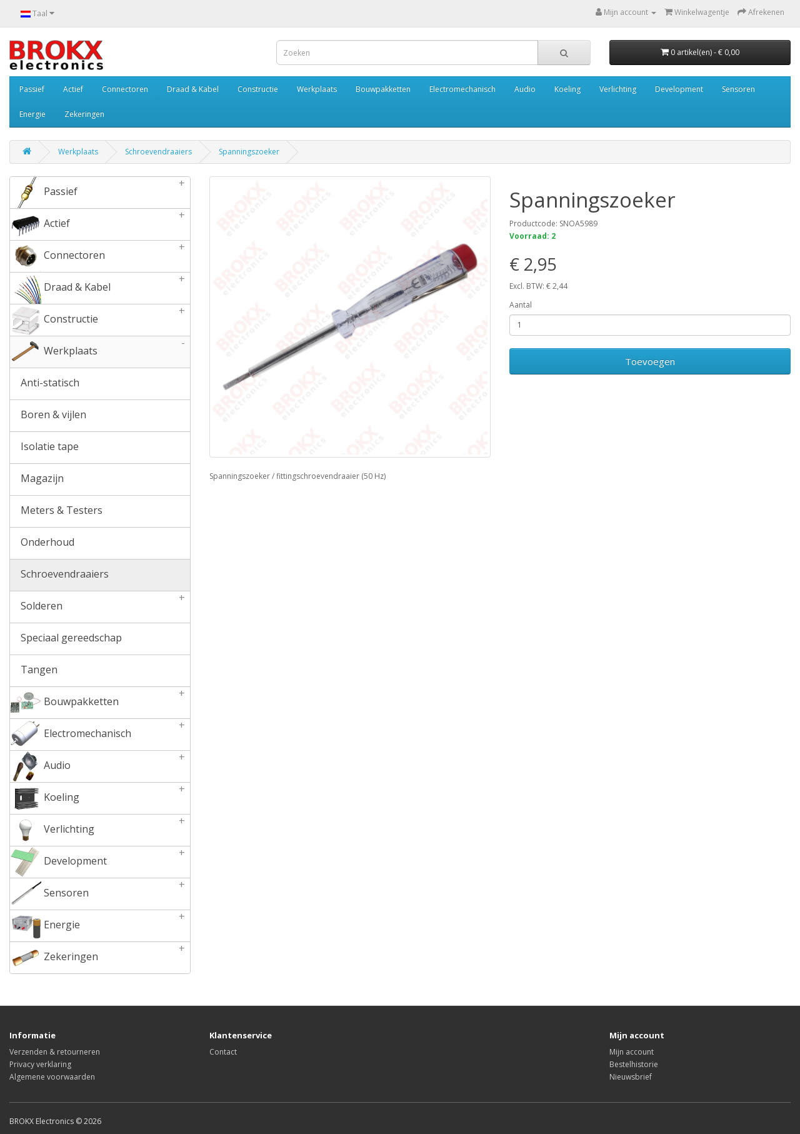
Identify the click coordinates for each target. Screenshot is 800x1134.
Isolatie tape (44, 447)
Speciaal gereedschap (66, 639)
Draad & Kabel (193, 89)
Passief (31, 89)
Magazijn (37, 479)
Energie (32, 114)
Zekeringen (84, 114)
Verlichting (617, 89)
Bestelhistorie (633, 1064)
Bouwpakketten (383, 89)
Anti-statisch (44, 383)
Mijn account (631, 1051)
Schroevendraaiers (158, 151)
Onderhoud (42, 543)
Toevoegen (650, 361)
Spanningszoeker (249, 151)
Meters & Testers (56, 511)
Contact (223, 1051)
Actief (73, 89)
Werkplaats (317, 89)
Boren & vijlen (48, 415)
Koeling (567, 89)
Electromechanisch (462, 89)
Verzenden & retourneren (54, 1051)
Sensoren (738, 89)
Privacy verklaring (40, 1064)
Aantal (520, 304)
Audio (525, 89)
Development (679, 89)
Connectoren (125, 89)
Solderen (100, 607)
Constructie (258, 89)
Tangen (34, 670)
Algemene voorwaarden (52, 1076)
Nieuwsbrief (630, 1076)
